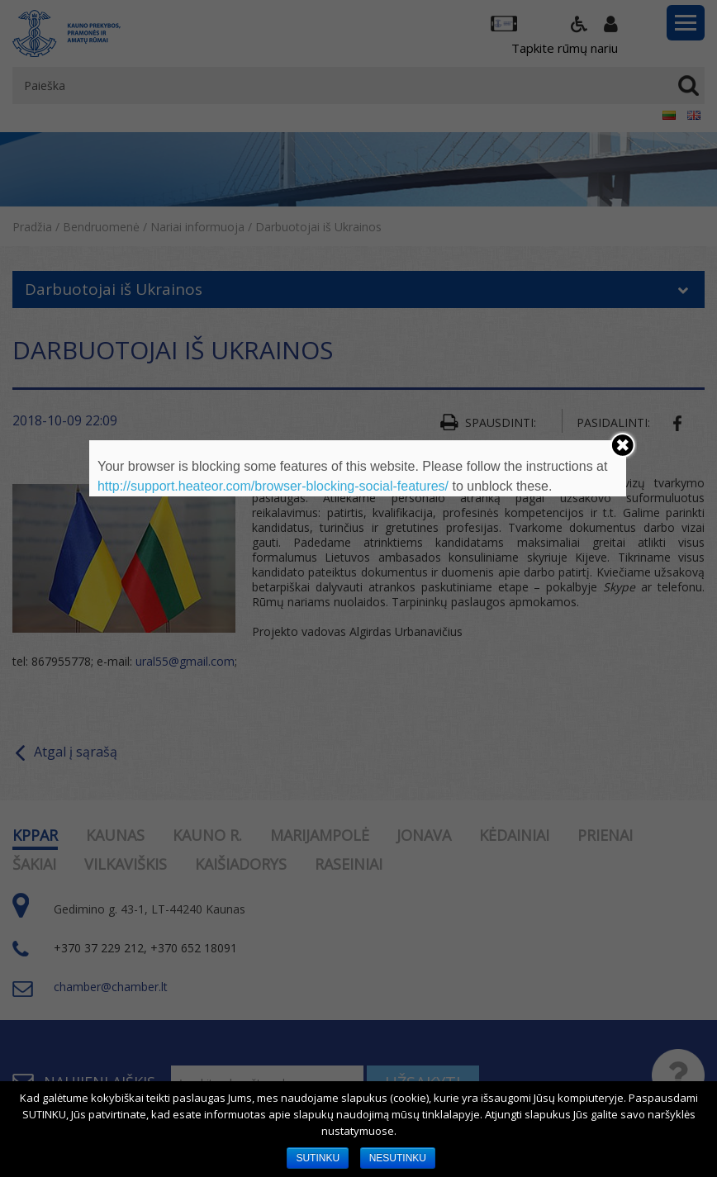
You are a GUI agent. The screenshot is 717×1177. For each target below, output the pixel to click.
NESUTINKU (397, 1158)
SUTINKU (318, 1158)
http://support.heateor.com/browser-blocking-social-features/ (273, 486)
